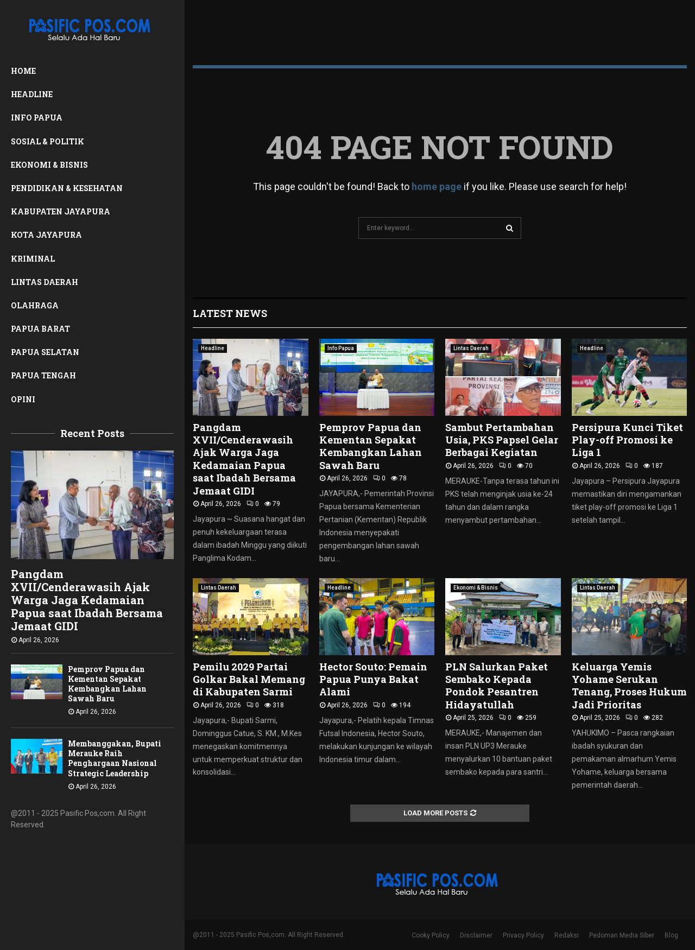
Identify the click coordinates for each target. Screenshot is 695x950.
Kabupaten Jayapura (60, 211)
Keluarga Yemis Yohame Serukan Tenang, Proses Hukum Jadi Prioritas (629, 685)
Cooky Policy (431, 935)
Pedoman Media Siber (621, 935)
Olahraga (35, 305)
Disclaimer (476, 935)
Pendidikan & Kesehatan (67, 188)
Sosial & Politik (47, 141)
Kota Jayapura (46, 235)
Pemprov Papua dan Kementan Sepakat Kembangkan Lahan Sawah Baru (107, 684)
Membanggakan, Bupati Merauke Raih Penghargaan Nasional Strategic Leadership (114, 758)
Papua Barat (40, 329)
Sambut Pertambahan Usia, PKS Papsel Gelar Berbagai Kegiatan (501, 440)
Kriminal (33, 259)
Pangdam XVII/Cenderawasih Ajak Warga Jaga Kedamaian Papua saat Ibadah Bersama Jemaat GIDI (87, 600)
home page (437, 186)
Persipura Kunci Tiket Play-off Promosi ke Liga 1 (627, 440)
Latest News (230, 313)
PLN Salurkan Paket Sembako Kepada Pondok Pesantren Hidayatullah (496, 685)
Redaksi (566, 935)
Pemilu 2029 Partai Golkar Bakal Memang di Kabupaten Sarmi (249, 679)
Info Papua (36, 117)
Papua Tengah (43, 375)
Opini (23, 399)
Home (23, 71)
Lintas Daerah (44, 282)
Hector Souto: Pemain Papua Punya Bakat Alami (373, 679)
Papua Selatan (45, 352)
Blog (671, 935)
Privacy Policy (523, 935)
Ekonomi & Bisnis (49, 165)
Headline (32, 94)
